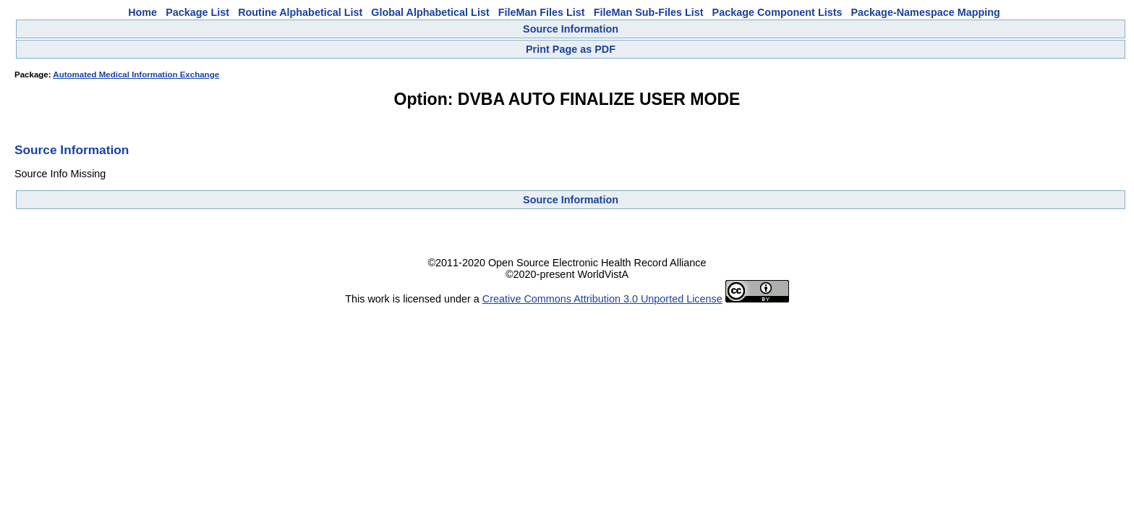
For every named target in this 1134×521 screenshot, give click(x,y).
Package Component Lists (777, 12)
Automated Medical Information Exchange (136, 74)
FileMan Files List (541, 12)
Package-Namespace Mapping (925, 12)
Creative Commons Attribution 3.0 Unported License (602, 299)
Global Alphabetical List (430, 12)
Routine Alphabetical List (300, 12)
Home (142, 12)
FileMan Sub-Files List (649, 12)
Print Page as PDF (570, 49)
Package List (197, 12)
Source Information (570, 29)
